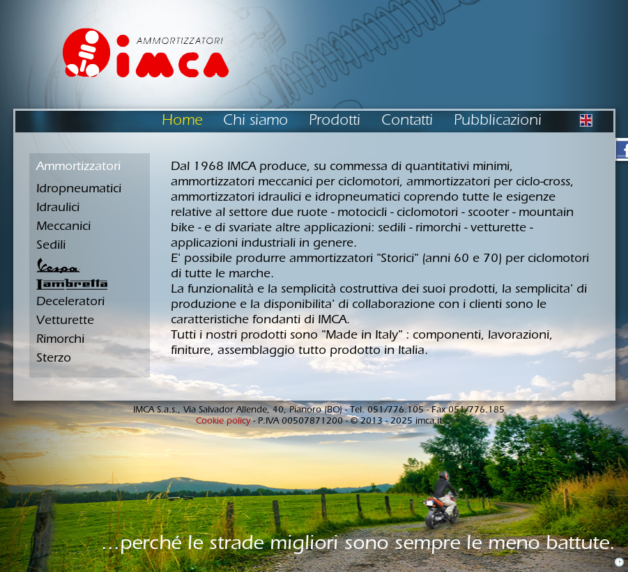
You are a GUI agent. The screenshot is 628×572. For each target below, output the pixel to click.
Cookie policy (223, 421)
